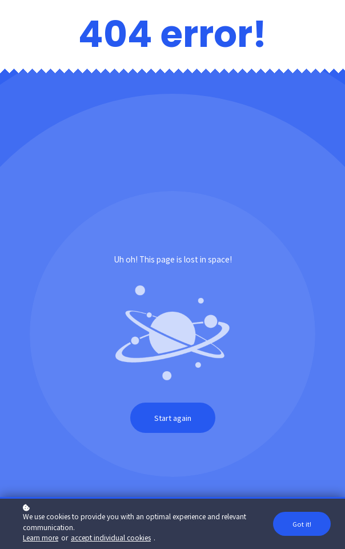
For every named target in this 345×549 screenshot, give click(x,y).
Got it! (301, 524)
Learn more (40, 538)
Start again (172, 417)
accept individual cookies (111, 538)
